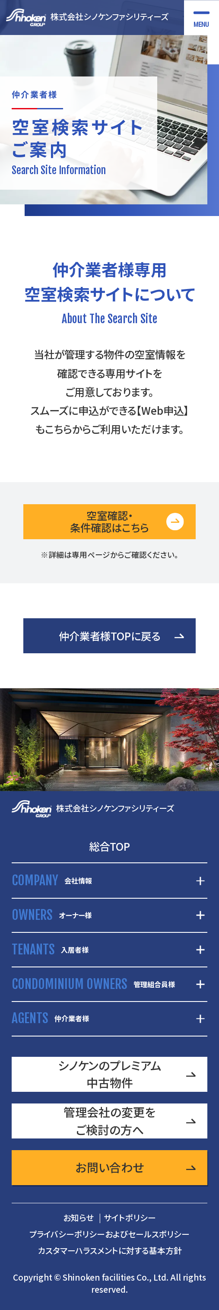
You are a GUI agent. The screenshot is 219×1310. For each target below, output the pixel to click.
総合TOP (109, 846)
